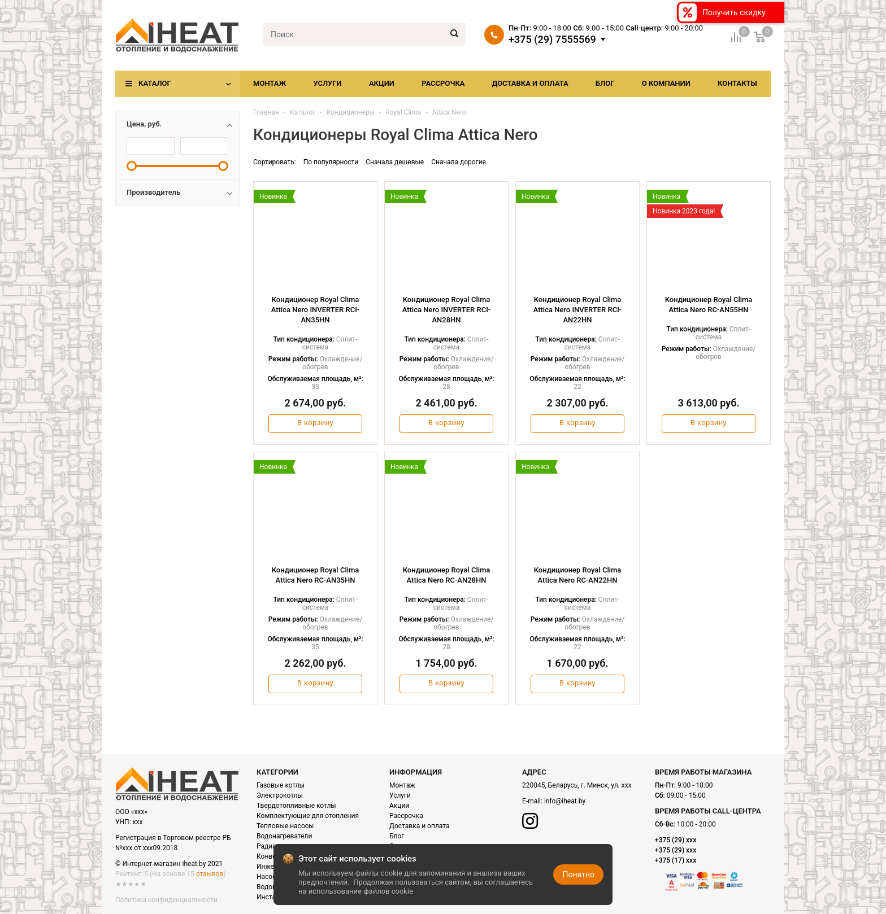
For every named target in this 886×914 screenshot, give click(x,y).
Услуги (327, 83)
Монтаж (269, 83)
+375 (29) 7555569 (552, 39)
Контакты (737, 83)
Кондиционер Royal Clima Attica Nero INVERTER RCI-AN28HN (446, 309)
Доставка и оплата (530, 83)
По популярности (331, 162)
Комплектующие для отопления (308, 816)
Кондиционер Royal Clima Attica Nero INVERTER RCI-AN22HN (577, 309)
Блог (605, 83)
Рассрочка (443, 83)
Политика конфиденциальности (166, 900)
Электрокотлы (280, 795)
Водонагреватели (284, 836)
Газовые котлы (281, 785)
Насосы (269, 877)
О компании (666, 83)
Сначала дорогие (458, 162)
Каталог (154, 83)
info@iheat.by (564, 801)
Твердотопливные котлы (296, 806)
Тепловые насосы (285, 826)
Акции (381, 83)
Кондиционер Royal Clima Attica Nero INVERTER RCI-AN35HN (315, 309)
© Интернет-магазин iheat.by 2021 (169, 864)
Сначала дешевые (395, 162)
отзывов (209, 874)
